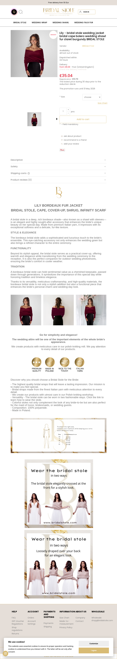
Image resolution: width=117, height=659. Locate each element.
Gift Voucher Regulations (18, 622)
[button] (56, 119)
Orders (31, 617)
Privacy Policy (66, 627)
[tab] (58, 160)
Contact (80, 621)
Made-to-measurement (66, 622)
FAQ (14, 617)
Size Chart (64, 617)
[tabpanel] (58, 392)
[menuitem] (20, 22)
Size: (62, 96)
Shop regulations (17, 629)
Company (80, 617)
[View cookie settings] (5, 653)
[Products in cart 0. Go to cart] (104, 12)
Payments (48, 623)
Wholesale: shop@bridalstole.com (102, 619)
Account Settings (32, 622)
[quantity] (63, 111)
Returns (15, 633)
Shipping (48, 626)
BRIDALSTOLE (88, 46)
